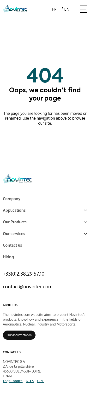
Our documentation (19, 335)
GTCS (30, 381)
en (66, 9)
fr (54, 9)
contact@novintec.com (27, 286)
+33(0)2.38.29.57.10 (23, 274)
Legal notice (13, 381)
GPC (40, 381)
